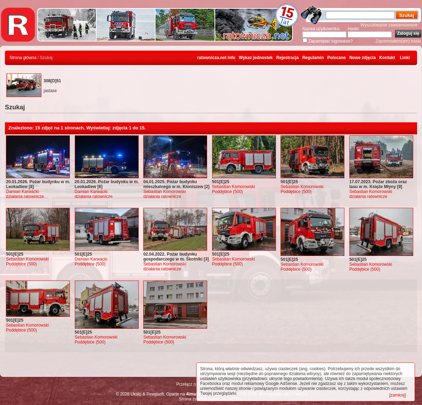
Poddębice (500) (227, 191)
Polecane (336, 57)
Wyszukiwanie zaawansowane (389, 24)
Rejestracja (287, 57)
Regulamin (313, 57)
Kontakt (387, 57)
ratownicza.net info (216, 57)
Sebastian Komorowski (164, 191)
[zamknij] (397, 395)
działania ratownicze (25, 196)
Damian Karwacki (22, 191)
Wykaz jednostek (255, 57)
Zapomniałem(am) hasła (398, 41)
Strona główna (23, 57)
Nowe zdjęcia (362, 57)
